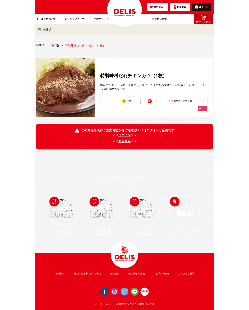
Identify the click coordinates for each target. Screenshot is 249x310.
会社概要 (60, 273)
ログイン (201, 6)
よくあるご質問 (186, 273)
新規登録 (180, 7)
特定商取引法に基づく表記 (87, 273)
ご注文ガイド (101, 19)
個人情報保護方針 (137, 273)
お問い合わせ (162, 273)
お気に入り (158, 7)
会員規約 (114, 273)
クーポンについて (46, 19)
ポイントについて (74, 19)
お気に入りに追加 (180, 101)
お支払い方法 (159, 19)
